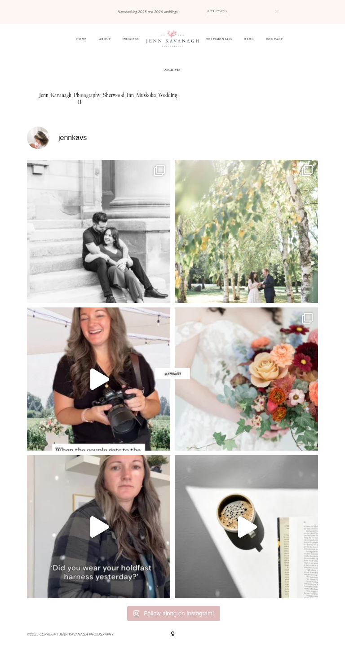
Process (131, 39)
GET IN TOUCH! (217, 12)
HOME (81, 39)
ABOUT (105, 39)
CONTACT (274, 39)
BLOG (249, 39)
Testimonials (219, 39)
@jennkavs (172, 373)
